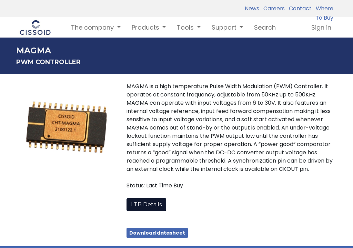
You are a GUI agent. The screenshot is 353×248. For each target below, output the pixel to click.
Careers (273, 8)
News (252, 8)
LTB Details (146, 204)
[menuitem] (265, 27)
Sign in (321, 27)
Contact (299, 8)
